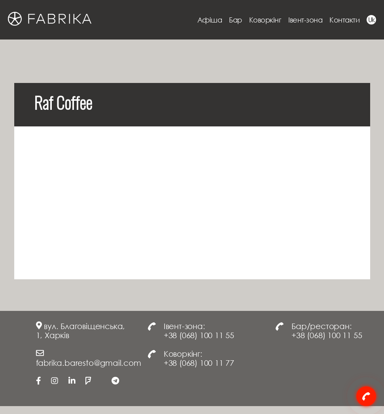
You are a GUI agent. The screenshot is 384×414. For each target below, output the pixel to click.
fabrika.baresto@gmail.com (88, 362)
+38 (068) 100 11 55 (199, 335)
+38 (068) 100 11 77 (199, 362)
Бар (235, 19)
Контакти (344, 19)
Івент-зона (305, 19)
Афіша (209, 19)
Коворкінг (265, 19)
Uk (371, 20)
